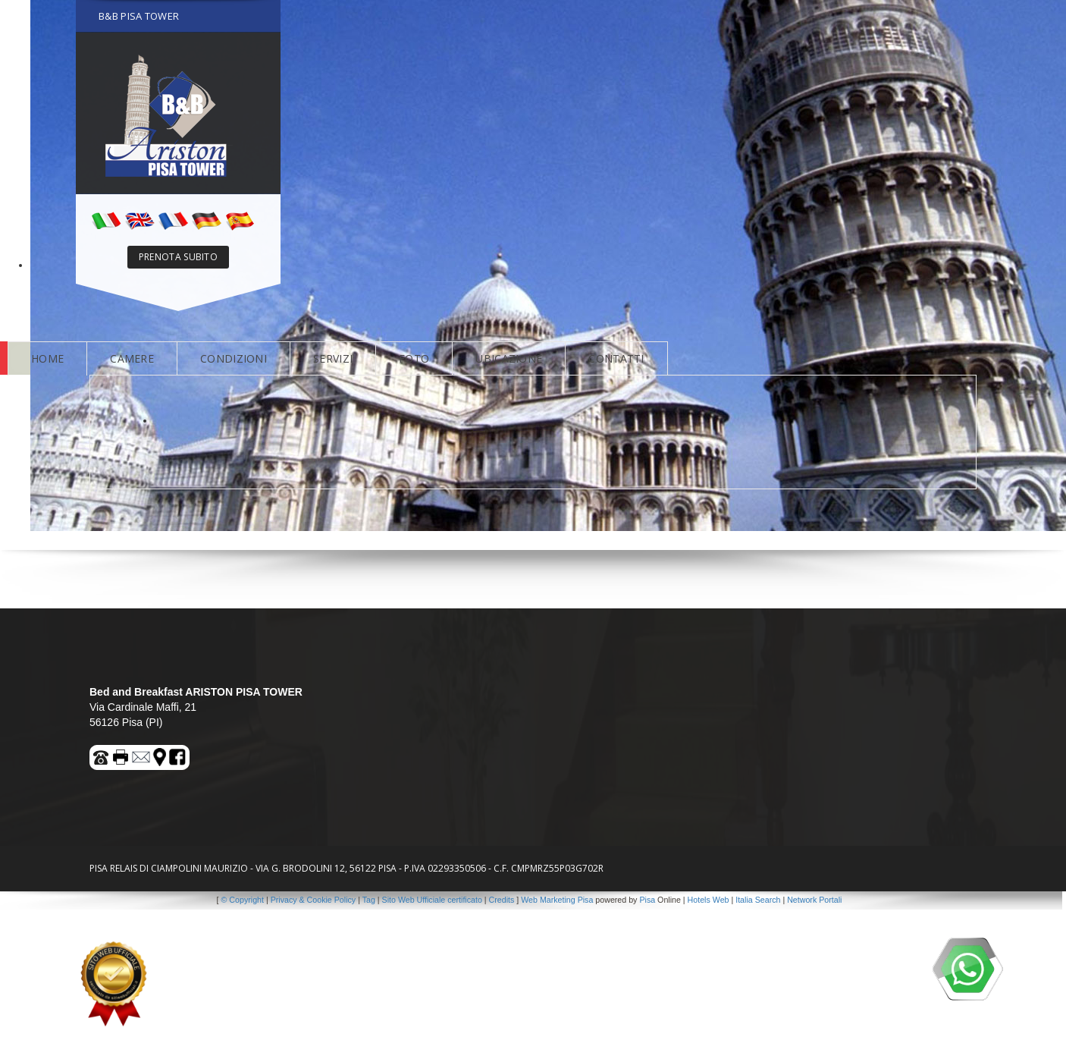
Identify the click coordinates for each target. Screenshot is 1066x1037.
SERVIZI (330, 358)
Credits (502, 899)
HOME (47, 358)
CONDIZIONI (232, 358)
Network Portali (814, 899)
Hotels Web (708, 899)
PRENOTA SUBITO (177, 256)
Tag (368, 899)
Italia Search (757, 899)
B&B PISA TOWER (138, 16)
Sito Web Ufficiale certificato (432, 899)
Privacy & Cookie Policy (313, 899)
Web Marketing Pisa (557, 899)
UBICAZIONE (505, 358)
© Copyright (242, 899)
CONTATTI (610, 358)
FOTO (411, 358)
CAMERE (131, 358)
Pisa (647, 899)
